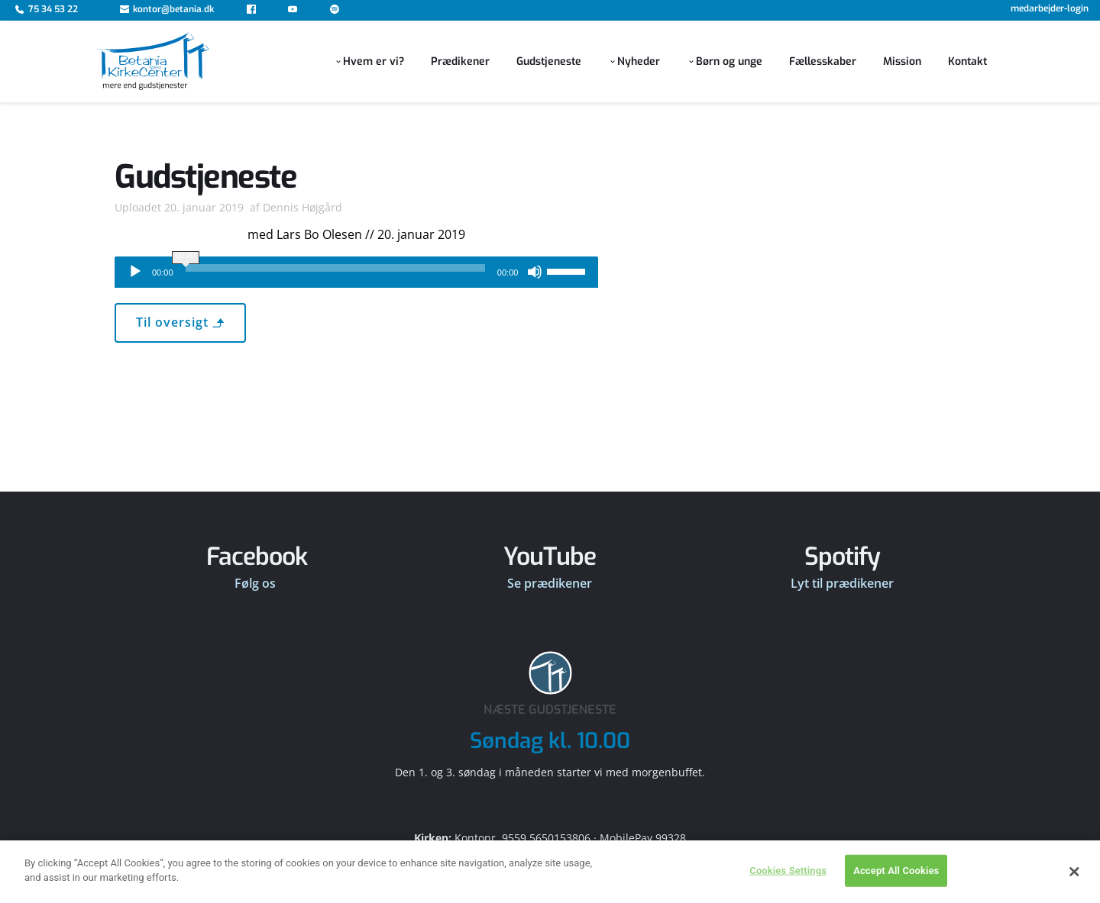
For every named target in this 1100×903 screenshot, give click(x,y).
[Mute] (534, 271)
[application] (356, 272)
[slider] (335, 268)
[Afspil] (135, 271)
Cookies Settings (788, 884)
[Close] (1074, 885)
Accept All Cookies (896, 884)
